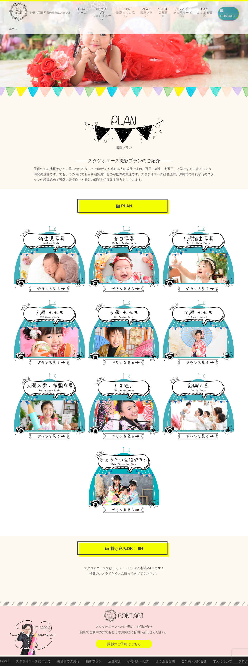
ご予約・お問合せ (194, 661)
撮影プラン (94, 661)
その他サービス (138, 661)
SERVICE (182, 12)
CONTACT (227, 13)
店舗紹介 (114, 661)
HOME (82, 10)
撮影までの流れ (68, 661)
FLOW (125, 12)
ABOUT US (101, 13)
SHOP (163, 12)
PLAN (146, 12)
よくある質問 (165, 661)
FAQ (205, 12)
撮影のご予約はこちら (124, 644)
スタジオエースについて (33, 661)
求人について (222, 661)
